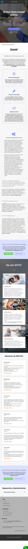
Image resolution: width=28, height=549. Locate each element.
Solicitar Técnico (7, 513)
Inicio (5, 509)
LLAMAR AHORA (14, 32)
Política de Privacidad (8, 521)
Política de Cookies (8, 523)
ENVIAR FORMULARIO (14, 257)
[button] (14, 500)
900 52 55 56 (14, 1)
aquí (13, 530)
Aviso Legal (7, 519)
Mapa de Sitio (7, 511)
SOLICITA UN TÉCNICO (14, 29)
